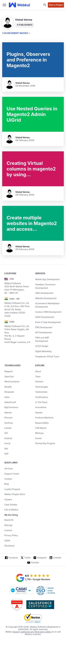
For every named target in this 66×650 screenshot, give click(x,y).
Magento (8, 371)
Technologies (41, 387)
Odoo (7, 397)
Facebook (13, 557)
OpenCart (9, 376)
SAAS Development (44, 317)
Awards (38, 412)
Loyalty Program (12, 489)
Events (38, 438)
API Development (43, 332)
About (38, 371)
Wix (6, 448)
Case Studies (10, 504)
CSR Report (40, 428)
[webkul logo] (19, 5)
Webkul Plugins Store (14, 494)
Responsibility (42, 423)
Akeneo (8, 412)
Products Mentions (44, 417)
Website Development (45, 298)
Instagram (42, 557)
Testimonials (41, 392)
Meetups (39, 433)
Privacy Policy (11, 535)
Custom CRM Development (48, 312)
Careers (8, 499)
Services (8, 468)
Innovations (40, 407)
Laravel (7, 428)
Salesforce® (10, 402)
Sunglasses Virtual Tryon (47, 356)
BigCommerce (11, 407)
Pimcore (8, 417)
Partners (39, 381)
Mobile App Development (47, 279)
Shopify (8, 387)
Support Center (11, 473)
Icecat (7, 443)
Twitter (27, 557)
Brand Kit (8, 520)
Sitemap (8, 525)
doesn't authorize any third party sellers (32, 632)
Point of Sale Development (48, 322)
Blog (6, 484)
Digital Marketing (43, 351)
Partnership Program (45, 443)
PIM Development (43, 327)
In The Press (41, 402)
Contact (8, 479)
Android (8, 438)
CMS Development (44, 293)
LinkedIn (57, 557)
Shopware (9, 392)
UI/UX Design (41, 346)
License (8, 530)
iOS (6, 433)
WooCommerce (11, 381)
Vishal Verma (22, 83)
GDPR (7, 540)
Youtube (35, 562)
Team (38, 376)
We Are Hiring (11, 515)
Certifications (41, 397)
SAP (6, 453)
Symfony (8, 423)
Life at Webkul (11, 509)
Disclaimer (9, 545)
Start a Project (56, 5)
